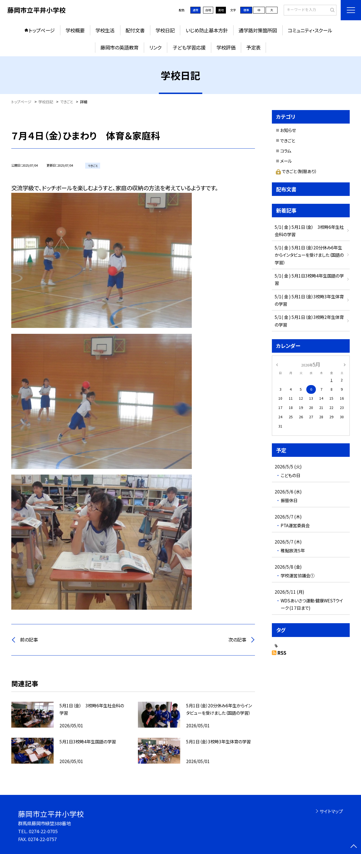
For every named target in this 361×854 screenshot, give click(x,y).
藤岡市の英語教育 (119, 47)
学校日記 (165, 30)
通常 (195, 10)
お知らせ (288, 130)
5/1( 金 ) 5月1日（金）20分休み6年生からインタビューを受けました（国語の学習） (309, 254)
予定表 (253, 47)
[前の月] (277, 364)
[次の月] (344, 364)
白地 (208, 10)
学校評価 (225, 47)
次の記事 (237, 639)
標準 (246, 10)
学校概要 (75, 30)
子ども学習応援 (189, 47)
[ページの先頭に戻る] (354, 847)
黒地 (221, 10)
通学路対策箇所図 (258, 30)
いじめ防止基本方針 (207, 30)
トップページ (42, 30)
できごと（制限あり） (296, 171)
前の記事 (29, 639)
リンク (155, 47)
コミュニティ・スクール (310, 30)
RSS (282, 652)
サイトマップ (331, 811)
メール (286, 161)
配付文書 (135, 30)
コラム (285, 150)
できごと (287, 140)
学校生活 (105, 30)
